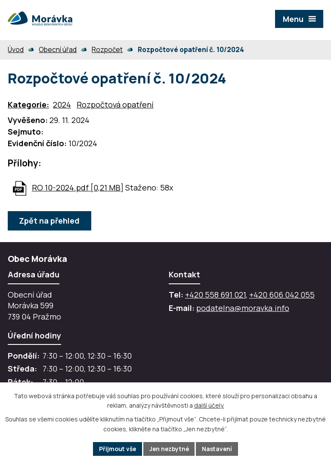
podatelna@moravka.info (242, 308)
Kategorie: (28, 104)
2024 (62, 104)
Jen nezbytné (169, 449)
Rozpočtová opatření (115, 104)
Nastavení (219, 449)
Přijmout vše (116, 449)
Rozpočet (107, 49)
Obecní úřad (58, 49)
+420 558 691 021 (215, 294)
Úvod (16, 49)
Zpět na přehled (49, 220)
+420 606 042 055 (282, 294)
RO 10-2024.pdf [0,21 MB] (78, 187)
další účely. (209, 405)
